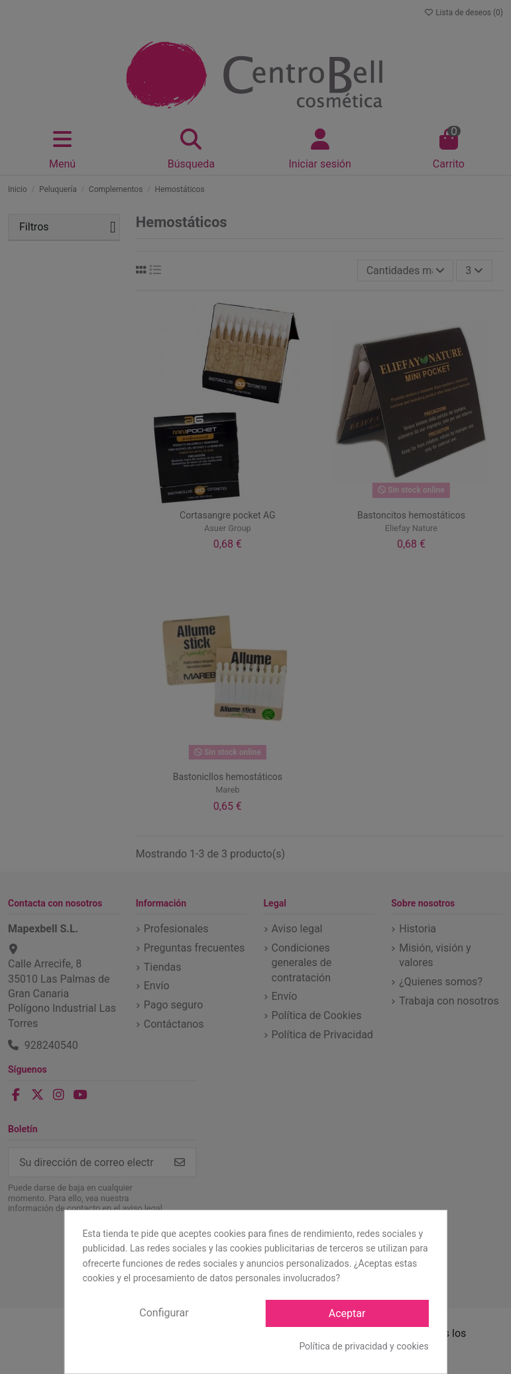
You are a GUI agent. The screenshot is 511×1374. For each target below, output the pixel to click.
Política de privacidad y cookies (363, 1346)
